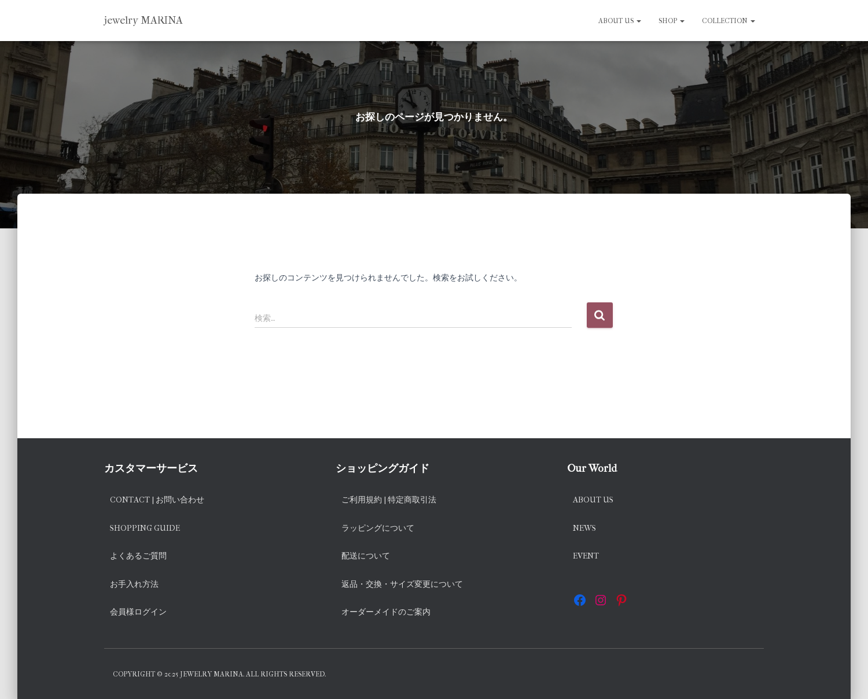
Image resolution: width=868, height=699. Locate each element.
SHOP (672, 21)
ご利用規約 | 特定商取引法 (388, 500)
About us (619, 21)
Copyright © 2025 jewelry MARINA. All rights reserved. (219, 674)
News (584, 528)
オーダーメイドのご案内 (386, 612)
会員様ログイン (138, 612)
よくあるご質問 (138, 556)
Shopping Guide (145, 528)
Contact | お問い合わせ (157, 500)
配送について (365, 556)
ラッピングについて (377, 528)
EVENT (586, 556)
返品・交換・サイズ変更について (402, 584)
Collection (728, 21)
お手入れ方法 (134, 584)
